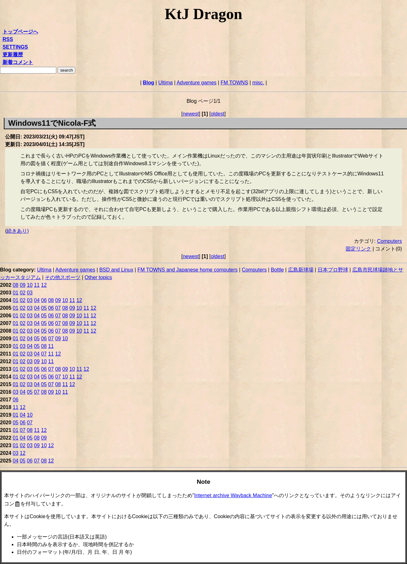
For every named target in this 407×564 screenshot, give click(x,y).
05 (44, 308)
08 (15, 285)
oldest (217, 113)
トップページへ (20, 31)
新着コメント (18, 62)
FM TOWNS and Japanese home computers (187, 269)
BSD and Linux (116, 269)
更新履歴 (13, 54)
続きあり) (18, 231)
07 (58, 308)
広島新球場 (301, 269)
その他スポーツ (62, 277)
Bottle (277, 269)
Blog (148, 82)
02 (22, 292)
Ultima (165, 82)
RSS (8, 39)
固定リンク (358, 248)
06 (44, 300)
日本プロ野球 (333, 269)
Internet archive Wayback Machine (233, 495)
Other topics (98, 277)
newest (191, 113)
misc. (258, 82)
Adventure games (196, 82)
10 (30, 285)
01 (15, 292)
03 (30, 292)
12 (44, 285)
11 (37, 285)
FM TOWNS (234, 82)
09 (22, 285)
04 (37, 300)
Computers (389, 241)
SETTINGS (15, 47)
